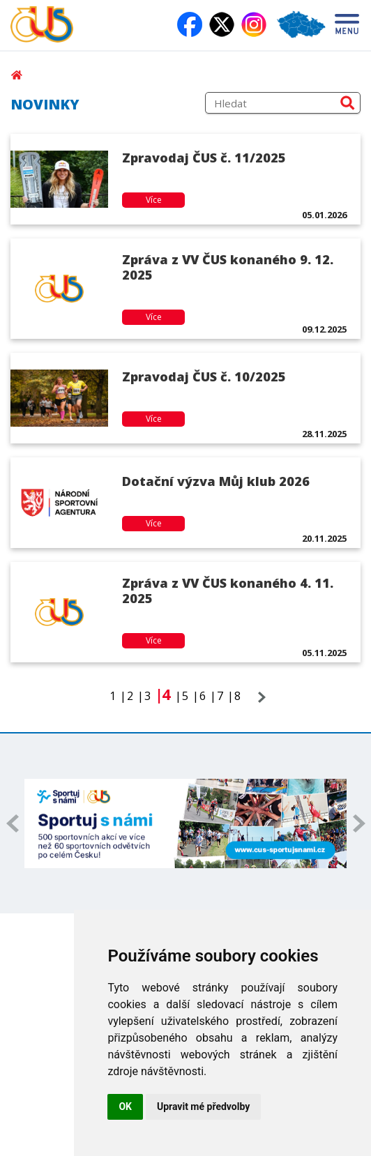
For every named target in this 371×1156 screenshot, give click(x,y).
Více (154, 200)
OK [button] (125, 1106)
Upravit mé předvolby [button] (203, 1106)
